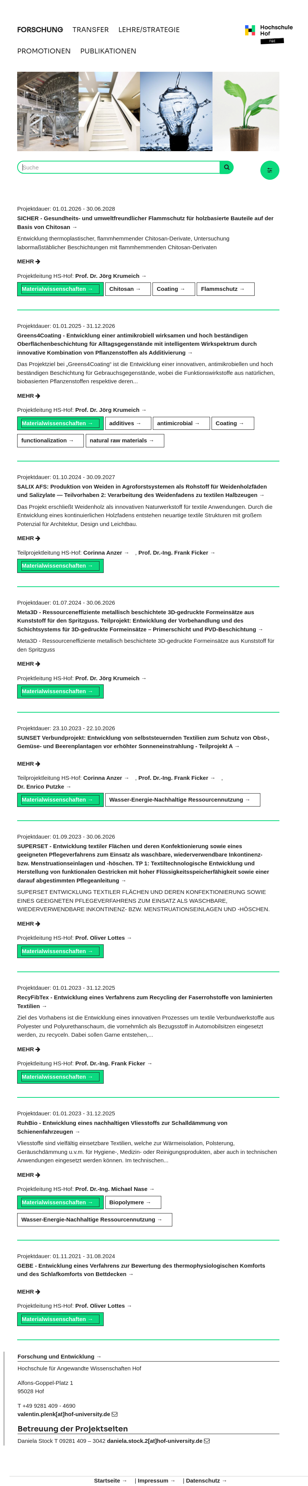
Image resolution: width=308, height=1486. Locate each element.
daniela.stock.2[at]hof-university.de (158, 1441)
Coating (167, 289)
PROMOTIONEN (44, 51)
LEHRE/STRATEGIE (149, 30)
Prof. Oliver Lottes (100, 937)
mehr (28, 261)
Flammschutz (219, 289)
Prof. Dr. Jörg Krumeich (107, 276)
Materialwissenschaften (54, 289)
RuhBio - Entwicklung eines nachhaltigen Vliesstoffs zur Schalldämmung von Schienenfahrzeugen (122, 1127)
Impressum (153, 1480)
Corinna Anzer (102, 552)
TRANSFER (90, 30)
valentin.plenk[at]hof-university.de (67, 1414)
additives (121, 423)
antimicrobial (174, 423)
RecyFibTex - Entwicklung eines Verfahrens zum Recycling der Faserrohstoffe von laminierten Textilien (145, 1001)
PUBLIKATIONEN (108, 51)
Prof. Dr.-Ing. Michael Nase (111, 1189)
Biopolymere (126, 1202)
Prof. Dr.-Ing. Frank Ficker (173, 552)
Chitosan (121, 289)
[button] (269, 170)
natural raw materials (118, 440)
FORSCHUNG (40, 30)
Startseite (107, 1480)
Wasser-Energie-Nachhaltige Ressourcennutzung (176, 799)
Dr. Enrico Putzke (40, 786)
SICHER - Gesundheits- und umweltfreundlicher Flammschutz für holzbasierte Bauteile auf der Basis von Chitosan (145, 222)
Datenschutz (203, 1480)
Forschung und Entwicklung (56, 1356)
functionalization (44, 440)
